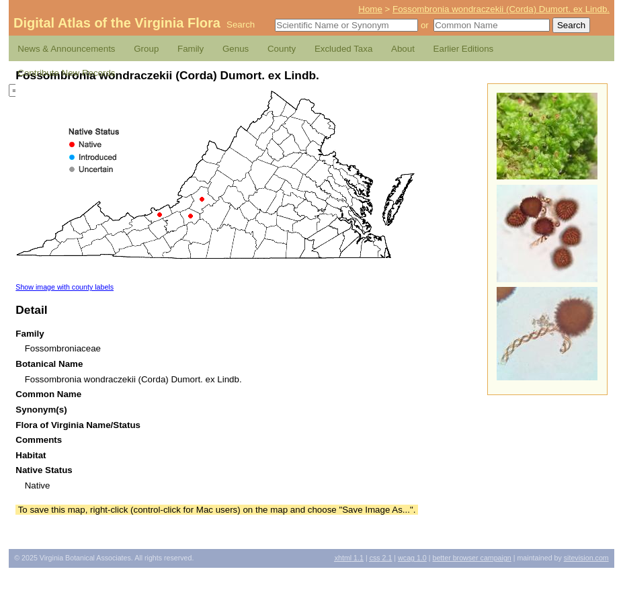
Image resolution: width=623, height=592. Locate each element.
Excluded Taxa (343, 49)
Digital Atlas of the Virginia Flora (116, 22)
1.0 (412, 558)
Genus (235, 49)
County (281, 49)
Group (146, 49)
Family (190, 49)
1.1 (349, 558)
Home (370, 9)
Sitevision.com (586, 558)
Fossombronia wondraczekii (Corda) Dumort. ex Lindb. (501, 9)
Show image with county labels (64, 287)
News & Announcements (66, 49)
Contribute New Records (66, 73)
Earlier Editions (463, 49)
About (403, 49)
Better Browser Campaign (471, 558)
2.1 (381, 558)
